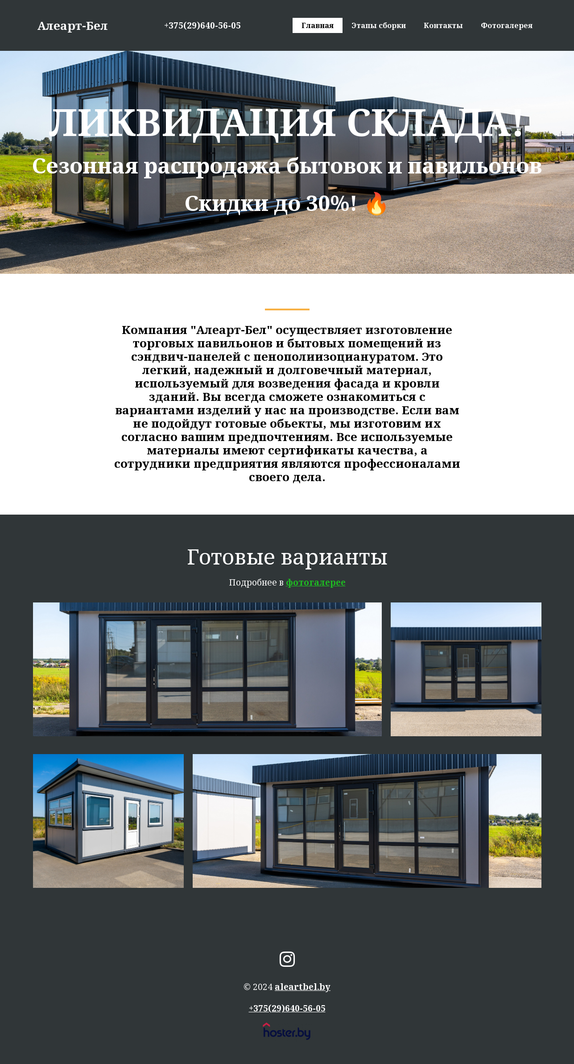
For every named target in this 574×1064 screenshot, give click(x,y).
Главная (317, 25)
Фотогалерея (507, 25)
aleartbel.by (302, 987)
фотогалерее (316, 582)
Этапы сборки (378, 25)
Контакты (443, 25)
